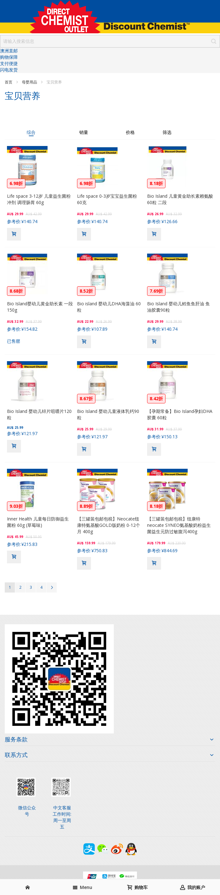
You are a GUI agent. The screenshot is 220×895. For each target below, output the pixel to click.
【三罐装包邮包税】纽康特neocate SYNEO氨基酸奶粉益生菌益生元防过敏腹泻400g (179, 525)
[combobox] (110, 41)
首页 (9, 82)
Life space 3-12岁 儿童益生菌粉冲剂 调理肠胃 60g (39, 199)
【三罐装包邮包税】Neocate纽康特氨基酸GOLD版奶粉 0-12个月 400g (108, 525)
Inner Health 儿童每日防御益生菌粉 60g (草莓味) (38, 522)
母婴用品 (30, 82)
